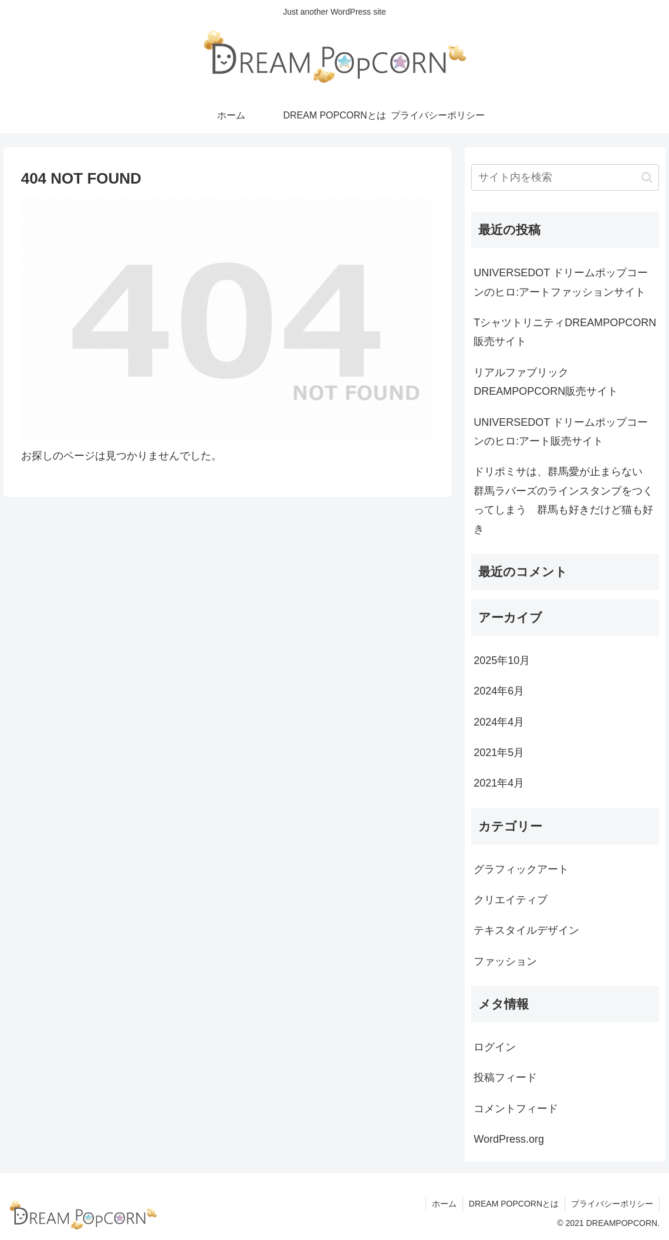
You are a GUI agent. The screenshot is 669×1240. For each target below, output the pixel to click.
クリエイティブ (511, 900)
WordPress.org (509, 1139)
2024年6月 (499, 691)
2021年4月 (499, 783)
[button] (647, 177)
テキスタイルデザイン (526, 930)
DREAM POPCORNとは (514, 1203)
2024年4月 (499, 722)
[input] (565, 177)
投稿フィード (505, 1077)
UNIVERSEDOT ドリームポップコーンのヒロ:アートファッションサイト (561, 282)
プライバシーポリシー (612, 1203)
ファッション (505, 961)
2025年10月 (502, 660)
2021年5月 (499, 752)
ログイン (495, 1047)
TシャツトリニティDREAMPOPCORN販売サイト (565, 332)
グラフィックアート (521, 869)
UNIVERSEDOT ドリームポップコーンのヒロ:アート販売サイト (561, 431)
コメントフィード (516, 1108)
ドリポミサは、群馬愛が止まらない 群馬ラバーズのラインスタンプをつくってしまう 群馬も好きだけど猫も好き (563, 500)
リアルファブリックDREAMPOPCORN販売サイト (546, 382)
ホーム (444, 1203)
